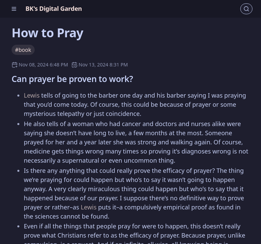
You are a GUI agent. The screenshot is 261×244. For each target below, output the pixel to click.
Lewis (32, 95)
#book (23, 50)
